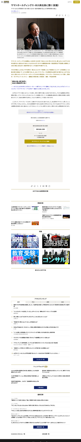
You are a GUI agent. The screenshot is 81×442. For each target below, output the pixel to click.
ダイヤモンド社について (69, 414)
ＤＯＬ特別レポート (15, 11)
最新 (18, 269)
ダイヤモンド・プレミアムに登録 (40, 141)
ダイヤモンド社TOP (67, 417)
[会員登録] (76, 2)
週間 (48, 269)
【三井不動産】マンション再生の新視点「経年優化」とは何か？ (25, 343)
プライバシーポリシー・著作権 (12, 430)
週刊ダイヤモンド (38, 419)
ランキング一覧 (41, 326)
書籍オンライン (37, 425)
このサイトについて (10, 417)
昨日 (33, 269)
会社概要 (65, 419)
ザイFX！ (36, 430)
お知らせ (65, 425)
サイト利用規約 (9, 425)
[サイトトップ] (6, 2)
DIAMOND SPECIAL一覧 (18, 401)
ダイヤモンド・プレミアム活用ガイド (14, 422)
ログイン (70, 2)
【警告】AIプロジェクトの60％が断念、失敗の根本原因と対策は (56, 343)
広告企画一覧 (45, 401)
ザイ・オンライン (37, 428)
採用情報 (65, 422)
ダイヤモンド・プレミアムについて (13, 419)
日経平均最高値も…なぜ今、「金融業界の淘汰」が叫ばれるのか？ (25, 349)
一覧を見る (41, 354)
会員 (62, 269)
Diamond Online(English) (40, 417)
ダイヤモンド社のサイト (39, 414)
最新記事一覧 (40, 394)
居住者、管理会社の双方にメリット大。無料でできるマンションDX (56, 338)
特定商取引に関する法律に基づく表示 (14, 428)
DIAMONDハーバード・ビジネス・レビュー (43, 422)
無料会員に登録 (40, 129)
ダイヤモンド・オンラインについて (14, 414)
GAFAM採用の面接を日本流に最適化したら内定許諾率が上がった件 (25, 338)
